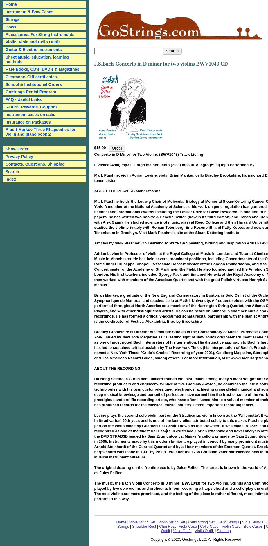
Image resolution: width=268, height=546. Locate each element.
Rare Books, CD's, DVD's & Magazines (42, 69)
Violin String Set (172, 522)
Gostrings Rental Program (31, 92)
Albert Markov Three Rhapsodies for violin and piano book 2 (40, 132)
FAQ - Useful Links (24, 99)
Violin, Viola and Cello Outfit (33, 42)
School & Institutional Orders (34, 84)
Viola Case (187, 526)
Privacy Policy (19, 156)
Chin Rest (167, 526)
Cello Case (209, 526)
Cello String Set (201, 522)
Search (12, 171)
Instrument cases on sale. (30, 114)
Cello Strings (228, 522)
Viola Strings (252, 522)
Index (11, 179)
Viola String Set (142, 522)
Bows (11, 27)
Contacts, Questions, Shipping (35, 164)
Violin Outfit (204, 531)
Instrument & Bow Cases (29, 12)
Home (121, 522)
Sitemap (224, 531)
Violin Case (231, 526)
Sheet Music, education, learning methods (37, 59)
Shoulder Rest (144, 526)
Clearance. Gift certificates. (32, 77)
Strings (12, 19)
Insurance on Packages (28, 122)
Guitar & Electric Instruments (34, 49)
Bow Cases (253, 526)
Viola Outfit (182, 531)
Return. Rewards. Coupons (32, 107)
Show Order (17, 149)
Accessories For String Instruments (40, 34)
